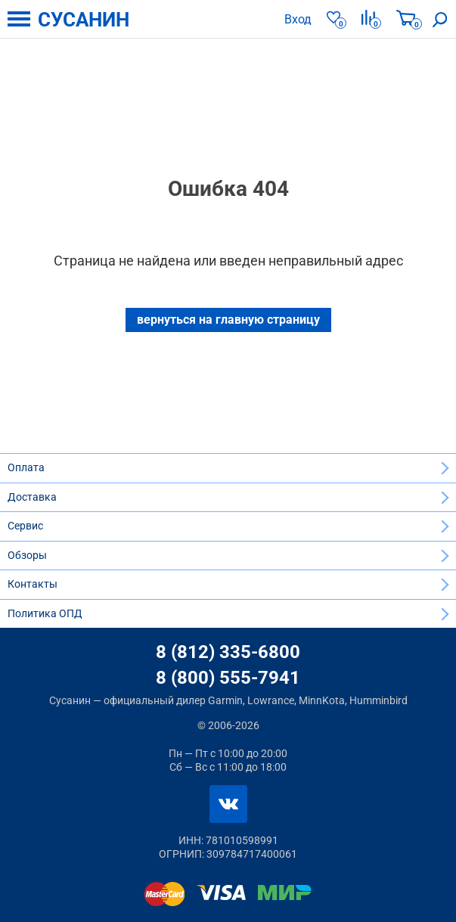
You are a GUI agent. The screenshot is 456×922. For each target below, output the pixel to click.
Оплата (26, 467)
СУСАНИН (83, 19)
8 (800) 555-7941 (228, 678)
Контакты (32, 584)
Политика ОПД (45, 613)
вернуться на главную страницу (228, 319)
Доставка (32, 497)
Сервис (25, 526)
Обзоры (27, 555)
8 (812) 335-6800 (228, 652)
